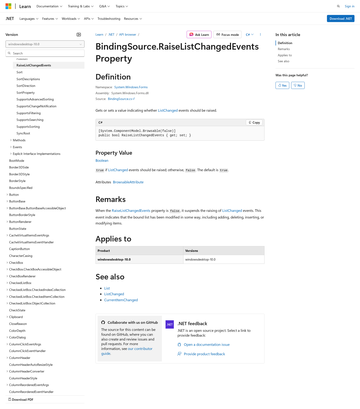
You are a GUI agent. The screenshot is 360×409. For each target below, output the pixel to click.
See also (283, 61)
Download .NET (341, 18)
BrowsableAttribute (128, 181)
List (107, 288)
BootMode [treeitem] (16, 160)
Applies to (285, 55)
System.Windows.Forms (131, 87)
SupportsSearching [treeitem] (30, 119)
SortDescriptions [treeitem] (28, 79)
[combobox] (45, 44)
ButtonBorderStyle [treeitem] (22, 215)
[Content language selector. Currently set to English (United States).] (27, 384)
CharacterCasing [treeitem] (20, 255)
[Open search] (338, 6)
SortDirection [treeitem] (26, 85)
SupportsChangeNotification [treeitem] (36, 106)
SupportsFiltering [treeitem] (29, 113)
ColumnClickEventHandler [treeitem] (27, 351)
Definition (285, 43)
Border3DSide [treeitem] (19, 167)
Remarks (284, 49)
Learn (99, 34)
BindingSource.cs (120, 99)
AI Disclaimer (15, 395)
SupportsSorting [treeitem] (28, 126)
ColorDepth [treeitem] (17, 330)
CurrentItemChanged (121, 299)
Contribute (82, 395)
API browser (127, 34)
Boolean (102, 160)
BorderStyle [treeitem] (17, 181)
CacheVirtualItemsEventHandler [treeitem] (31, 242)
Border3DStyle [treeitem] (19, 174)
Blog (62, 395)
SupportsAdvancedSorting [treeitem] (35, 99)
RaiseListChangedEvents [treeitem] (34, 65)
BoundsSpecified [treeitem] (20, 187)
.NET (111, 34)
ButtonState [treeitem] (17, 228)
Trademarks (190, 395)
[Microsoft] (8, 6)
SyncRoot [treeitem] (23, 133)
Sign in (349, 6)
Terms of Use (168, 395)
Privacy (100, 395)
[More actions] (260, 34)
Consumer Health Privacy (132, 395)
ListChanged (168, 110)
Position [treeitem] (22, 58)
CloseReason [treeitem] (18, 323)
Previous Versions (41, 395)
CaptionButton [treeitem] (19, 249)
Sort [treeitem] (19, 72)
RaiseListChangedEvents (131, 210)
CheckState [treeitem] (17, 310)
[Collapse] (78, 34)
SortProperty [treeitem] (26, 92)
